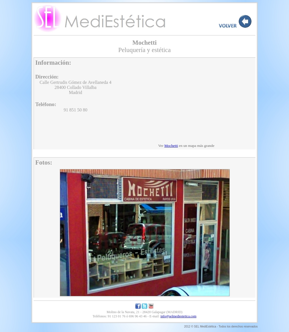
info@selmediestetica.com (178, 316)
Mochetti (171, 145)
